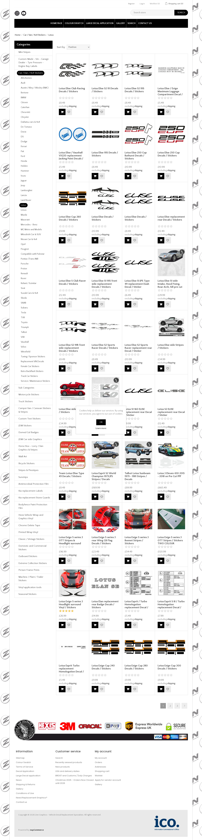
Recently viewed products (68, 762)
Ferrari (24, 146)
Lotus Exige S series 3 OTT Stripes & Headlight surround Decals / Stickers (71, 542)
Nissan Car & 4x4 (29, 239)
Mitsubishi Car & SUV (31, 234)
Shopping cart (102, 771)
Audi (23, 83)
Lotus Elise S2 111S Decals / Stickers (134, 90)
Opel (23, 244)
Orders (98, 762)
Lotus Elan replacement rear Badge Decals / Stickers (105, 604)
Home (18, 35)
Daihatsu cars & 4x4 (30, 122)
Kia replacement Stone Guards (34, 497)
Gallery (120, 23)
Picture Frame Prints (28, 570)
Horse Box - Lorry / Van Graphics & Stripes (30, 448)
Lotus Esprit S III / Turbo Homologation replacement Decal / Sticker (171, 606)
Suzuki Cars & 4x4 (29, 293)
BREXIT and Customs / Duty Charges (73, 775)
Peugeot (25, 249)
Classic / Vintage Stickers (31, 539)
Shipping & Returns (25, 784)
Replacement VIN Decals (32, 361)
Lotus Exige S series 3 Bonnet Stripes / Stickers (137, 540)
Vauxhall (25, 342)
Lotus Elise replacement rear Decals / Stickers (171, 218)
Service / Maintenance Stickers (35, 381)
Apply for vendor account (108, 780)
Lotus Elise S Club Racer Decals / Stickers (72, 282)
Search (132, 23)
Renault (24, 273)
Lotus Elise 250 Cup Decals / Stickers (169, 154)
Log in (142, 4)
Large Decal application (99, 23)
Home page (56, 23)
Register (131, 4)
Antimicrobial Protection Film (33, 484)
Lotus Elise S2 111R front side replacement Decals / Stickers (72, 348)
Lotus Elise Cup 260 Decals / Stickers (70, 218)
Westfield (25, 351)
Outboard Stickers (27, 556)
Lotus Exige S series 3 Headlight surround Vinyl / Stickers (71, 604)
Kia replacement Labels (30, 491)
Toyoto (24, 322)
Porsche (25, 263)
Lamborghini (26, 190)
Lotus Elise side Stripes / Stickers (171, 346)
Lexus (24, 210)
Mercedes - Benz (29, 224)
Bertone (24, 92)
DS (22, 136)
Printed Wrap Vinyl (28, 532)
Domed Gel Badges (28, 432)
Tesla (23, 312)
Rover (23, 278)
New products (62, 766)
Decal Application (25, 771)
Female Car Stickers (30, 366)
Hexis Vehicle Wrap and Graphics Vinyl (30, 517)
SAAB (23, 303)
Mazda (24, 215)
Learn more (101, 428)
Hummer (25, 171)
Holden (24, 166)
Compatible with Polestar (33, 254)
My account (101, 757)
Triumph (25, 327)
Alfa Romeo (26, 78)
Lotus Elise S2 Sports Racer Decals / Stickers (105, 346)
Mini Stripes (24, 52)
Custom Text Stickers (29, 418)
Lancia (24, 195)
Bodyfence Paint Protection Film (32, 506)
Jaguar (24, 180)
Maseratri (25, 220)
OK (101, 422)
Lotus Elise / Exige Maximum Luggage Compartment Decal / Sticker (170, 93)
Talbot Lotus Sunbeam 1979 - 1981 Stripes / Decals (137, 476)
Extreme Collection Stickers (32, 563)
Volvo (23, 347)
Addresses (100, 766)
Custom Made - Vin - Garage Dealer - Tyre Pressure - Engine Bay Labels (33, 62)
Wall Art (22, 456)
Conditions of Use (25, 793)
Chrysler (25, 117)
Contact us (145, 23)
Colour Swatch (74, 23)
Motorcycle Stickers (28, 394)
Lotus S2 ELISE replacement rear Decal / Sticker (171, 412)
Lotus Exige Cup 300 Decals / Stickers (169, 667)
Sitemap (20, 757)
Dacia (23, 132)
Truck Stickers (25, 401)
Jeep (23, 185)
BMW (23, 97)
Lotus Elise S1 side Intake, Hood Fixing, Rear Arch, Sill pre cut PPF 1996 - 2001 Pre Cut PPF (171, 286)
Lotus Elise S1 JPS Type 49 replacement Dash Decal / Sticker (137, 283)
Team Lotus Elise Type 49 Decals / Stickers (71, 475)
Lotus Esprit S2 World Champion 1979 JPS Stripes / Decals (104, 476)
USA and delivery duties (67, 771)
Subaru (24, 307)
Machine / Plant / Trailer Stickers (30, 579)
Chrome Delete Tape (29, 525)
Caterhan (25, 107)
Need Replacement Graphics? (31, 797)
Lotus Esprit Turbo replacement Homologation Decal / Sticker (71, 670)
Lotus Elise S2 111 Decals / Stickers (105, 90)
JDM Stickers (25, 425)
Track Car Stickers (29, 376)
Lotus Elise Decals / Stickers (102, 218)
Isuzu (23, 176)
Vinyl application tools (30, 587)
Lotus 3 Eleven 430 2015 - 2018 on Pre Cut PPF (171, 475)
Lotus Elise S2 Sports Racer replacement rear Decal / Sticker (138, 348)
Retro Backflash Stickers (32, 371)
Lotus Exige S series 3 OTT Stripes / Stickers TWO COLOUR (170, 540)
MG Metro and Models (31, 229)
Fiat (22, 151)
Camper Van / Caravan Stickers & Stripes (34, 410)
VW (23, 337)
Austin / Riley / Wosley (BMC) (35, 88)
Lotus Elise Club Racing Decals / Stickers (72, 90)
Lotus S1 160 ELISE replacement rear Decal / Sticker (138, 412)
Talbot (24, 332)
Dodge (24, 141)
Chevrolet (25, 112)
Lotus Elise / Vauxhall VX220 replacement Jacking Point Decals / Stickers (71, 157)
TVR (23, 317)
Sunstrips (23, 477)
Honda (24, 161)
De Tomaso (26, 127)
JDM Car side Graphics (30, 439)
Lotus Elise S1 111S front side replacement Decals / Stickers (104, 283)
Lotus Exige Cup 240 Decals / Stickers (103, 667)
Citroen (24, 102)
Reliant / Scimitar (28, 283)
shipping (72, 106)
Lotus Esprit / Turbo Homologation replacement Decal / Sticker (136, 606)
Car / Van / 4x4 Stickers (34, 35)
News (19, 780)
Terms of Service (24, 766)
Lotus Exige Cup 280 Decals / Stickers (136, 667)
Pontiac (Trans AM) (29, 259)
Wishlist (98, 775)
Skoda (24, 298)
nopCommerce (37, 830)
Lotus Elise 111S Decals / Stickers (105, 154)
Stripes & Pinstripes (28, 470)
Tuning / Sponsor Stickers (33, 356)
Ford (23, 156)
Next (184, 706)
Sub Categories (26, 387)
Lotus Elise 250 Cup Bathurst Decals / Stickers (136, 155)
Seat (23, 288)
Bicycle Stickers (26, 463)
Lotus (23, 205)
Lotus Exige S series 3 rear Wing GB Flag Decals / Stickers (104, 540)
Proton (24, 268)
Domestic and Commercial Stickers (32, 548)
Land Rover (26, 200)
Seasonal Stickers (27, 594)
